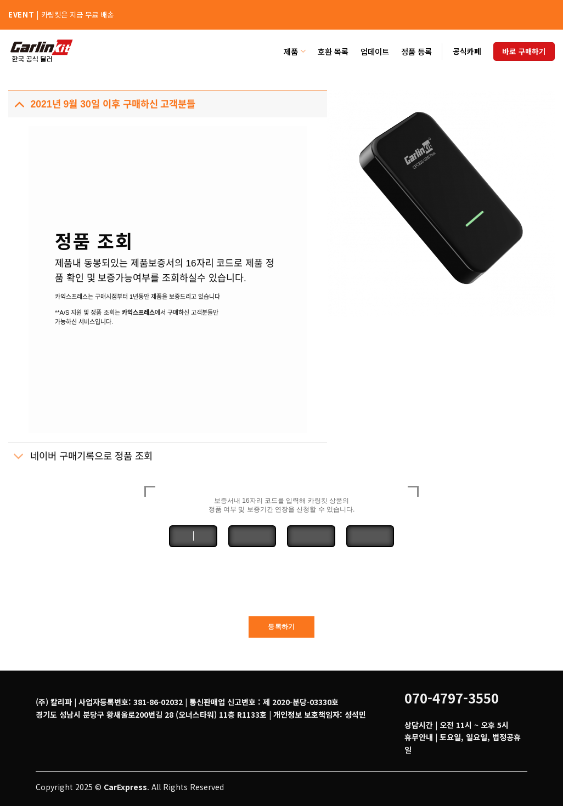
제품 (294, 51)
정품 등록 (416, 51)
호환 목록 (333, 51)
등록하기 (281, 627)
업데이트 (375, 51)
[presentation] (281, 584)
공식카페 (467, 51)
